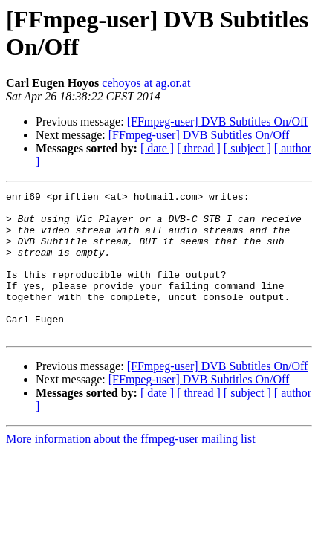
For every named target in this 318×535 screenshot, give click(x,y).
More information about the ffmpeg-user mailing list (131, 467)
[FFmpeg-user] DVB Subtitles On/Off (217, 121)
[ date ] (157, 148)
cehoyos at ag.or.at (146, 83)
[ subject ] (247, 148)
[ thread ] (199, 148)
